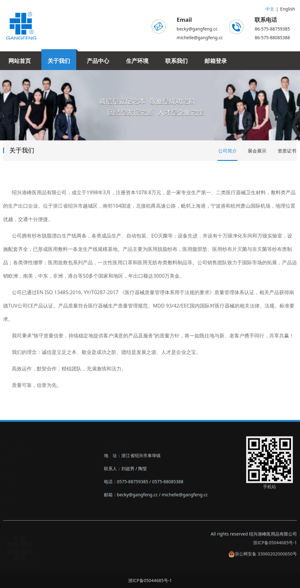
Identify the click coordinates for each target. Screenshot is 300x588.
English (287, 9)
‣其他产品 (12, 513)
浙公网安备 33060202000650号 (262, 559)
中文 (269, 9)
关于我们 (59, 60)
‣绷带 (8, 474)
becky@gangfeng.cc (197, 29)
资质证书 (287, 151)
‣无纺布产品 (14, 500)
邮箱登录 (215, 60)
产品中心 (98, 60)
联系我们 (176, 60)
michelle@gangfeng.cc (200, 37)
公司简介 (227, 151)
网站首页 (19, 60)
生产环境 (137, 60)
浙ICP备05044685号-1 (275, 548)
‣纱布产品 (12, 461)
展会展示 (257, 151)
